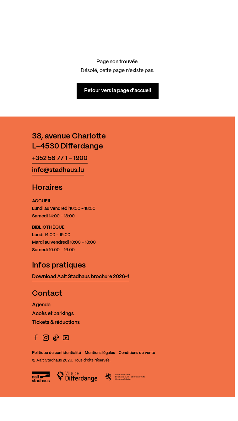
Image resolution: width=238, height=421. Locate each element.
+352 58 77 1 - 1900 (60, 158)
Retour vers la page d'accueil (117, 90)
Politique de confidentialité (56, 353)
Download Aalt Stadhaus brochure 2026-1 (80, 276)
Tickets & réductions (56, 322)
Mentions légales (100, 353)
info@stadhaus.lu (58, 170)
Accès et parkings (53, 313)
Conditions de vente (137, 353)
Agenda (41, 305)
